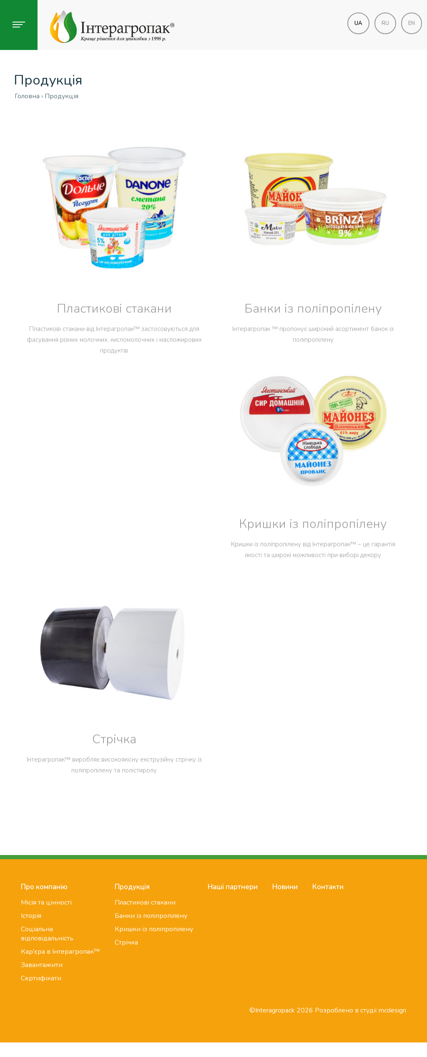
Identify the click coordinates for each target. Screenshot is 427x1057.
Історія (31, 915)
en (411, 23)
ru (385, 23)
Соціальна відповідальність (47, 934)
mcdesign (392, 1010)
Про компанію (44, 887)
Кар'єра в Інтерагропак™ (60, 951)
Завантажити (42, 965)
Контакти (328, 887)
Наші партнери (233, 887)
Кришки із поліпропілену (313, 547)
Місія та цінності (46, 902)
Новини (285, 887)
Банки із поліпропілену (313, 332)
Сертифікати (41, 978)
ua (358, 23)
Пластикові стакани (114, 332)
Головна (27, 96)
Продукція (132, 887)
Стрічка (114, 762)
